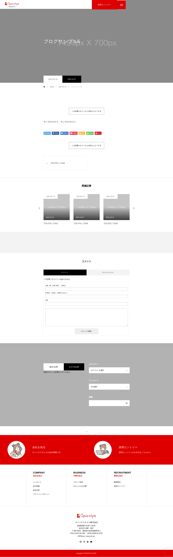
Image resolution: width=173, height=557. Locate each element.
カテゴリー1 (53, 79)
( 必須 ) (55, 285)
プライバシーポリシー (41, 494)
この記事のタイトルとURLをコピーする (86, 111)
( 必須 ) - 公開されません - (56, 293)
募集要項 (117, 482)
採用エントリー (119, 486)
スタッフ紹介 (78, 482)
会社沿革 (36, 490)
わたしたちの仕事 (80, 486)
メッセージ (37, 482)
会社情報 (36, 486)
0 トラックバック (108, 272)
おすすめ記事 (74, 367)
